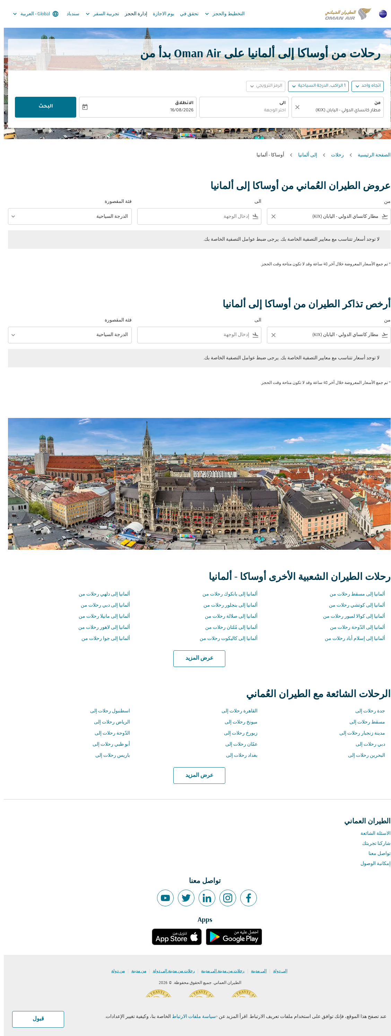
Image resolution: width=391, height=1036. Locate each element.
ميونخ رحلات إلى (237, 722)
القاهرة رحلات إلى (236, 711)
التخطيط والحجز (219, 13)
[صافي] (292, 107)
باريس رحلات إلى (109, 755)
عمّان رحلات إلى (237, 744)
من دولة (114, 971)
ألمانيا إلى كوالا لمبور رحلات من (350, 616)
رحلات (333, 155)
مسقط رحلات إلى (363, 722)
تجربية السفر (96, 13)
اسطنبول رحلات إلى (106, 711)
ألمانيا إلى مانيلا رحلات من (100, 616)
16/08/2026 (178, 110)
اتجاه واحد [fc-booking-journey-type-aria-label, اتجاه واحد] (367, 86)
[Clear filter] (269, 216)
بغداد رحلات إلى (238, 755)
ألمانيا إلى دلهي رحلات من (100, 594)
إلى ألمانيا (303, 155)
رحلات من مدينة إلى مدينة (219, 971)
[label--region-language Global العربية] (31, 13)
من (374, 103)
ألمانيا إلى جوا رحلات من (102, 638)
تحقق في (185, 14)
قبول (34, 1019)
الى (279, 103)
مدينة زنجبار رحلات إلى (358, 733)
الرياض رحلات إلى (108, 722)
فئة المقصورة (114, 201)
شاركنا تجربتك (372, 843)
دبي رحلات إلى (366, 744)
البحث (42, 107)
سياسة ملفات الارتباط (190, 1016)
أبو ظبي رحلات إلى (107, 744)
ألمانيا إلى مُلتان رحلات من (227, 627)
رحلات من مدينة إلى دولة (170, 971)
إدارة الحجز (132, 14)
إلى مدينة (255, 971)
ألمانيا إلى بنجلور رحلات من (227, 605)
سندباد (69, 14)
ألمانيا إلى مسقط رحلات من (353, 594)
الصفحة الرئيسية (370, 155)
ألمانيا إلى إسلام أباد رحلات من (351, 638)
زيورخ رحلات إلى (237, 733)
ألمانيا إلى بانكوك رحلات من (226, 594)
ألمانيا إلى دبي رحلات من (101, 605)
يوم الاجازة (160, 14)
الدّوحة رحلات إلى (108, 733)
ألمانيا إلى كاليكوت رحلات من (225, 638)
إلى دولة (276, 971)
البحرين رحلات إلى (362, 755)
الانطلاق (180, 103)
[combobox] (337, 110)
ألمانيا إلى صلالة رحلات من (227, 616)
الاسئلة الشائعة (372, 833)
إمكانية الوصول (372, 863)
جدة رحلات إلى (366, 711)
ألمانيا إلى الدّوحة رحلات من (353, 627)
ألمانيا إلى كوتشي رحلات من (353, 605)
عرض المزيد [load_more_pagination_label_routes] (196, 658)
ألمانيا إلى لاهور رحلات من (100, 627)
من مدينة (135, 971)
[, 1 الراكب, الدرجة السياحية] (318, 86)
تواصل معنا (376, 853)
